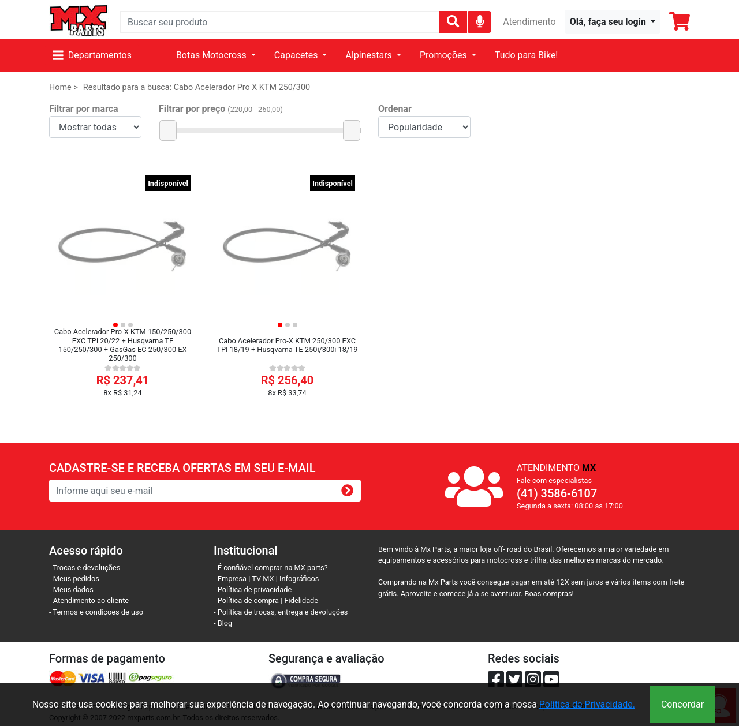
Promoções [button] (444, 55)
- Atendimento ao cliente (89, 600)
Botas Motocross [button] (212, 55)
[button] (612, 22)
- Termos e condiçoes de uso (96, 612)
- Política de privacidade (253, 589)
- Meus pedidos (74, 578)
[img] (480, 21)
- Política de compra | (249, 600)
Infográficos (299, 578)
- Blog (223, 623)
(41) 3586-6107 (557, 493)
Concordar (682, 704)
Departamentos (92, 55)
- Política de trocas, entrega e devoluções (281, 612)
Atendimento (529, 21)
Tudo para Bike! (526, 55)
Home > (63, 87)
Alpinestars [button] (369, 55)
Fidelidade (302, 600)
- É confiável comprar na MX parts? (271, 567)
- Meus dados (71, 589)
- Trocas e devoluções (84, 567)
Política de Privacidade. (587, 704)
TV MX (263, 578)
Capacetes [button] (297, 55)
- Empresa (230, 578)
